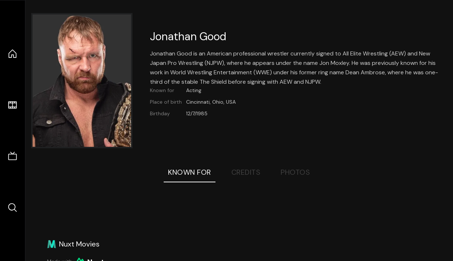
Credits (246, 172)
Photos (295, 172)
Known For (189, 172)
